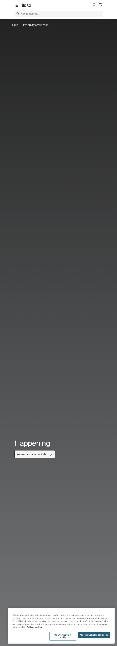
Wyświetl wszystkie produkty (34, 454)
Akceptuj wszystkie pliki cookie (94, 635)
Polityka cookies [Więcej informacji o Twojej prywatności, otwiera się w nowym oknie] (34, 627)
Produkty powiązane (36, 25)
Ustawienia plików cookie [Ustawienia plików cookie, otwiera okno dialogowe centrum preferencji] (62, 636)
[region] (61, 626)
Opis (15, 25)
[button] (18, 14)
